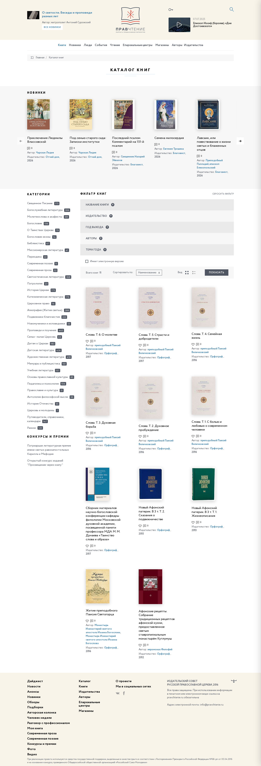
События (101, 45)
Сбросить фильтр (223, 194)
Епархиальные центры (137, 45)
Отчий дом (52, 157)
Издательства (193, 45)
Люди (88, 45)
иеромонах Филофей (160, 649)
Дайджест (35, 681)
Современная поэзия (42, 738)
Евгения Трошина (173, 149)
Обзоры (33, 702)
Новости (33, 686)
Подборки (35, 707)
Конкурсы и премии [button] (48, 436)
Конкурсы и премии (41, 744)
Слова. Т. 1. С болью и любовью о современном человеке (209, 425)
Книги (62, 45)
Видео (32, 754)
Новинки (75, 45)
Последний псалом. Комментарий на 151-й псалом (128, 141)
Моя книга (35, 728)
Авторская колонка (41, 712)
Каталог (85, 681)
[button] (157, 204)
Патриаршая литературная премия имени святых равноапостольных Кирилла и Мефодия (49, 450)
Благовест (136, 164)
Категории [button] (38, 194)
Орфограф (110, 353)
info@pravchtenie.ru (211, 705)
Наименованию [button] (149, 272)
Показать (216, 272)
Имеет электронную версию (104, 261)
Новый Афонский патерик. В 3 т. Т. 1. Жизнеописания (204, 511)
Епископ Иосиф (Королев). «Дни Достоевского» (212, 25)
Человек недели (39, 717)
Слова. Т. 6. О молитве (101, 334)
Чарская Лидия (45, 152)
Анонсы (33, 691)
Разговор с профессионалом (48, 723)
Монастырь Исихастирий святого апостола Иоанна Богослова (103, 629)
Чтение (115, 45)
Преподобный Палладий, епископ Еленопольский (210, 164)
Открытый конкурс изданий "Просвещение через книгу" (45, 462)
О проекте (124, 681)
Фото (31, 749)
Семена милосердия (169, 138)
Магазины (162, 45)
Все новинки (52, 27)
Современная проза (42, 733)
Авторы (177, 45)
